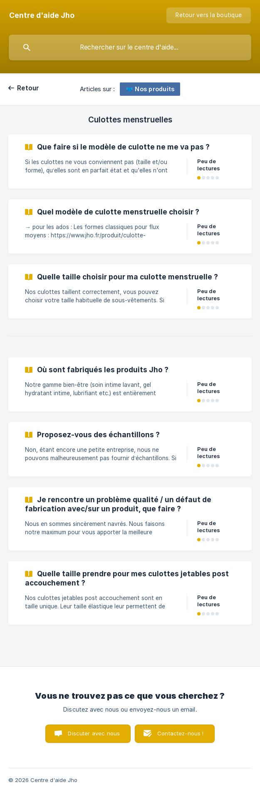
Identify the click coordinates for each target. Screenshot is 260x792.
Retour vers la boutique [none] (209, 15)
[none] (41, 15)
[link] (130, 161)
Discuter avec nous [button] (94, 733)
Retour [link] (28, 88)
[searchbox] (130, 47)
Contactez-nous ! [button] (180, 733)
